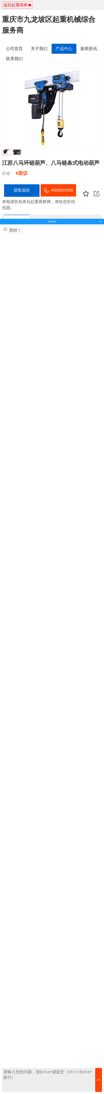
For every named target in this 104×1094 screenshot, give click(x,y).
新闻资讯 (88, 48)
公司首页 (14, 48)
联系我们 (14, 58)
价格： (8, 173)
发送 (98, 1080)
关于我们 (39, 48)
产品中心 (64, 48)
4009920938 (58, 190)
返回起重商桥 (17, 5)
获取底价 (22, 190)
